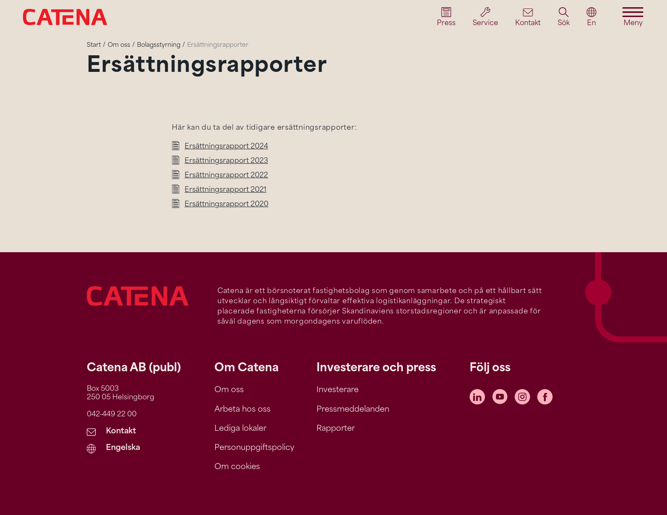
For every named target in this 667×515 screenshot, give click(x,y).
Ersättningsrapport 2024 (226, 146)
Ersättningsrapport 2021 (225, 190)
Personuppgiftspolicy (254, 448)
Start (94, 45)
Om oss (119, 45)
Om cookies (237, 467)
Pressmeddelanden (352, 410)
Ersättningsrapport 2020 (226, 204)
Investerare (337, 390)
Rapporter (335, 429)
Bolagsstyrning (158, 45)
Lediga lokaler (240, 429)
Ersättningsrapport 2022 (226, 175)
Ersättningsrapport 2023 (226, 161)
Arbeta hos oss (242, 410)
